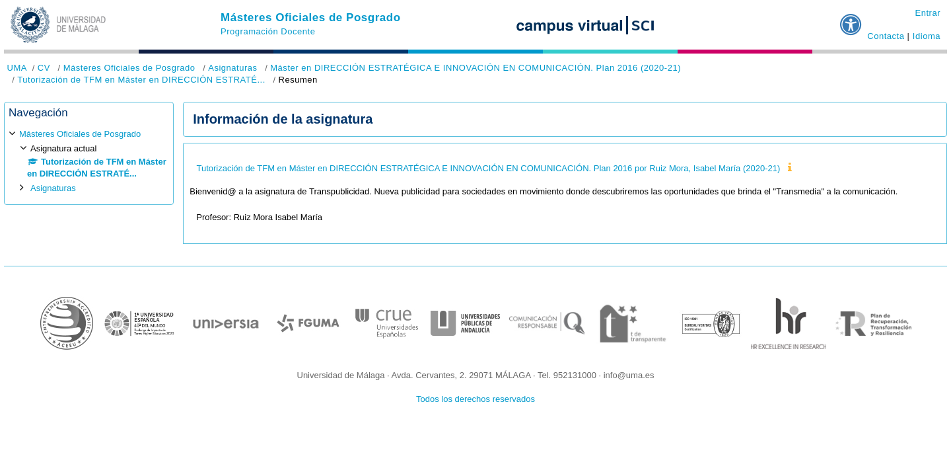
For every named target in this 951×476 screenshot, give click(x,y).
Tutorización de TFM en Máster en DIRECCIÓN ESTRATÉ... (141, 80)
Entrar (927, 13)
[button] (851, 19)
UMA (17, 68)
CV (44, 68)
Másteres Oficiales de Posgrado (311, 17)
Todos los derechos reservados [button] (475, 399)
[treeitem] (89, 161)
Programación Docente (268, 31)
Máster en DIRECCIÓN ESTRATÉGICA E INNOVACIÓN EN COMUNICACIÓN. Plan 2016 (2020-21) (475, 68)
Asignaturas (232, 68)
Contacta (885, 36)
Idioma (926, 36)
